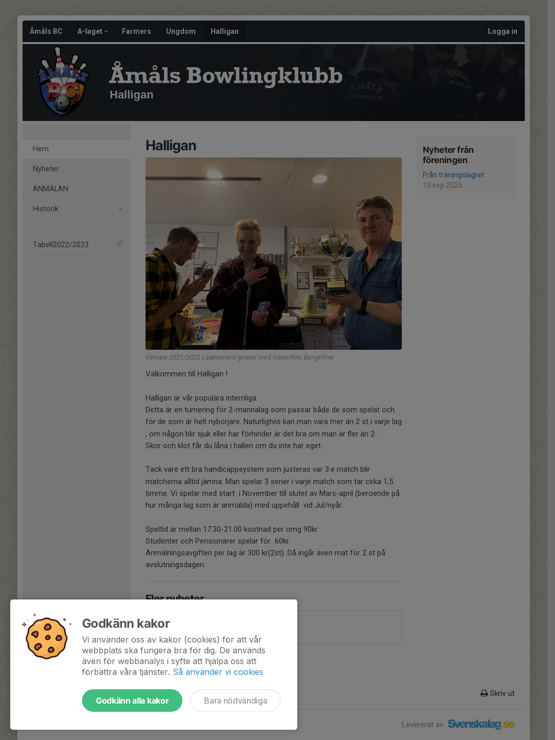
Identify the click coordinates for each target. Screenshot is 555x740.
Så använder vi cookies (218, 672)
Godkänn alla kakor (132, 700)
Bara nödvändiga (235, 700)
